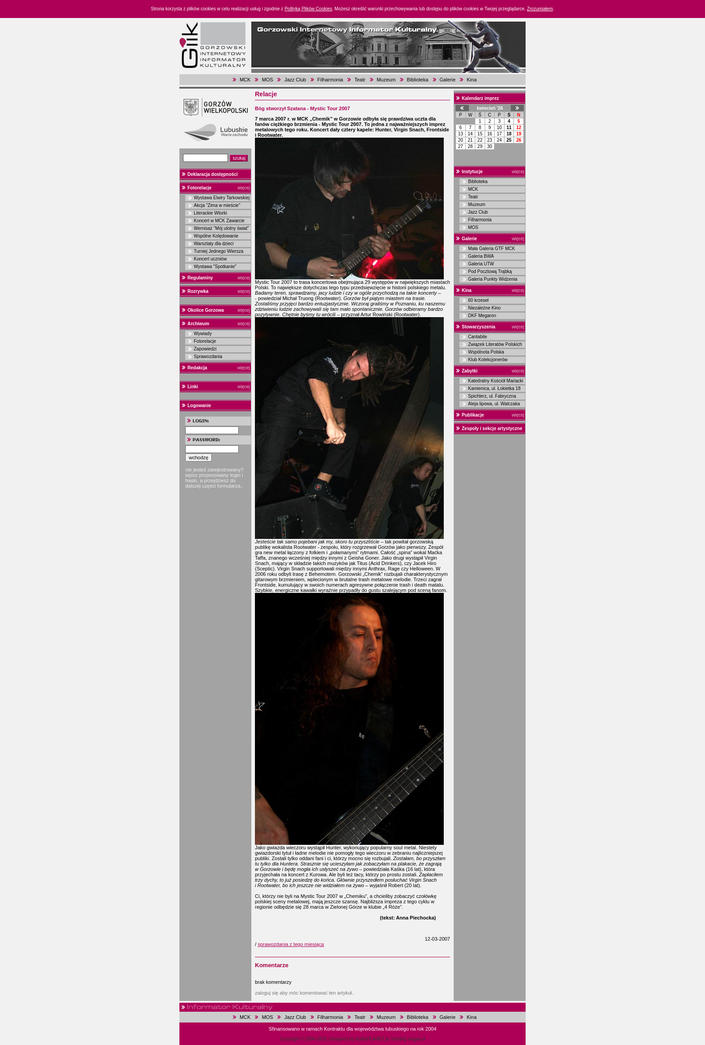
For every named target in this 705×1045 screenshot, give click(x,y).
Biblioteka (417, 79)
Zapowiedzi (205, 348)
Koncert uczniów (210, 258)
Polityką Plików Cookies (308, 8)
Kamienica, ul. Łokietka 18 (494, 388)
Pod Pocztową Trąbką (490, 271)
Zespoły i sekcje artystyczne (492, 428)
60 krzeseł (478, 300)
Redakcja (197, 367)
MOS (267, 79)
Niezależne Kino (484, 307)
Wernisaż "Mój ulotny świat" (221, 228)
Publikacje (473, 415)
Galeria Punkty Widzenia (493, 279)
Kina (472, 79)
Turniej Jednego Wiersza (218, 251)
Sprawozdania (208, 356)
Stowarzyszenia (478, 326)
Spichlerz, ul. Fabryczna (492, 396)
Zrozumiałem (540, 8)
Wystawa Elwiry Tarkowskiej (222, 197)
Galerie (447, 79)
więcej (243, 187)
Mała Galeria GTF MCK (491, 248)
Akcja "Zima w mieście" (217, 205)
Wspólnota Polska (486, 352)
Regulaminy (200, 277)
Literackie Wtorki (210, 213)
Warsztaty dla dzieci (214, 243)
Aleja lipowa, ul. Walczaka (494, 403)
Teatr (359, 79)
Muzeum (386, 79)
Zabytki (469, 370)
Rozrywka (198, 291)
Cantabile (477, 336)
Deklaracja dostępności (212, 174)
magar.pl (416, 1038)
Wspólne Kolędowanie (216, 235)
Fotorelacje (199, 187)
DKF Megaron (482, 315)
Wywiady (203, 333)
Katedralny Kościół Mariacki (495, 380)
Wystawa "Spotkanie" (215, 266)
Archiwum (198, 323)
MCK (245, 79)
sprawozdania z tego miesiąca (291, 944)
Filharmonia (330, 79)
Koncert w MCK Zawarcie (219, 220)
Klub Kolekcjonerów (488, 359)
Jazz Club (295, 79)
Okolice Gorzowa (205, 310)
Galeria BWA (481, 256)
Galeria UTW (481, 263)
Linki (192, 386)
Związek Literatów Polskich (495, 344)
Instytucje (472, 171)
